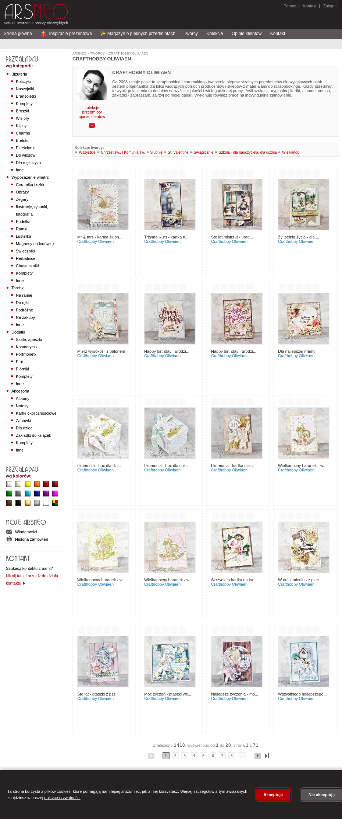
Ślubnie (156, 152)
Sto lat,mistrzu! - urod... (232, 237)
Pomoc (290, 6)
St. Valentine (178, 152)
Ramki (21, 229)
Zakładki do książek (33, 435)
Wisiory (22, 118)
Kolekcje (214, 33)
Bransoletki (26, 96)
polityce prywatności (62, 797)
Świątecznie (203, 152)
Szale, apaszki (29, 339)
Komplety (24, 103)
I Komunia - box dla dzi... (99, 465)
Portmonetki (27, 354)
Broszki (22, 111)
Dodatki (18, 332)
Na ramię (24, 295)
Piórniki (22, 369)
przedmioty (92, 112)
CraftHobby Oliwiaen (128, 53)
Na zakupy (25, 317)
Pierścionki (25, 148)
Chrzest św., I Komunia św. (123, 152)
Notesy (22, 406)
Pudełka (23, 221)
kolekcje (92, 107)
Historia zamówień (27, 539)
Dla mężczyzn (28, 162)
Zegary (22, 199)
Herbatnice (25, 258)
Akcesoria (20, 391)
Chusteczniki (27, 266)
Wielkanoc (290, 152)
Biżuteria (19, 74)
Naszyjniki (25, 89)
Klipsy (21, 125)
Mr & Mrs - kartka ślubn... (99, 237)
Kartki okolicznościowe (36, 413)
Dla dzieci (24, 428)
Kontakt (309, 6)
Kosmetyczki (27, 347)
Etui (19, 361)
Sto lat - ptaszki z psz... (98, 694)
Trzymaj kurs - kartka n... (166, 237)
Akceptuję (273, 794)
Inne (20, 170)
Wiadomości (21, 532)
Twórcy (191, 33)
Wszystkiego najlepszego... (302, 694)
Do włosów (25, 155)
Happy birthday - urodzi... (166, 351)
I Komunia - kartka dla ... (232, 465)
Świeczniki (25, 251)
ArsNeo (79, 53)
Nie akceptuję (322, 794)
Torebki (17, 288)
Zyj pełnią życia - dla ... (298, 237)
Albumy (22, 398)
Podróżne (24, 310)
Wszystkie (87, 152)
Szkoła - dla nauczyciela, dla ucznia (248, 152)
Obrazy (22, 192)
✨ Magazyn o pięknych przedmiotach (137, 33)
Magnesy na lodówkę (35, 243)
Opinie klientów (246, 33)
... (242, 756)
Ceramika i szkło (31, 184)
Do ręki (22, 302)
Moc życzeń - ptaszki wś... (167, 694)
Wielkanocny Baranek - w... (302, 465)
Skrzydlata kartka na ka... (234, 580)
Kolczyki (23, 81)
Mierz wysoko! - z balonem (101, 351)
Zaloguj (329, 6)
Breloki (22, 140)
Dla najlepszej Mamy (297, 351)
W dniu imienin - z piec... (300, 580)
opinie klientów (92, 116)
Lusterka (23, 236)
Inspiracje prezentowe (66, 33)
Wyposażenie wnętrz (30, 177)
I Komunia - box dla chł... (166, 465)
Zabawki (23, 420)
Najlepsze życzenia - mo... (234, 694)
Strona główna (18, 33)
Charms (23, 133)
